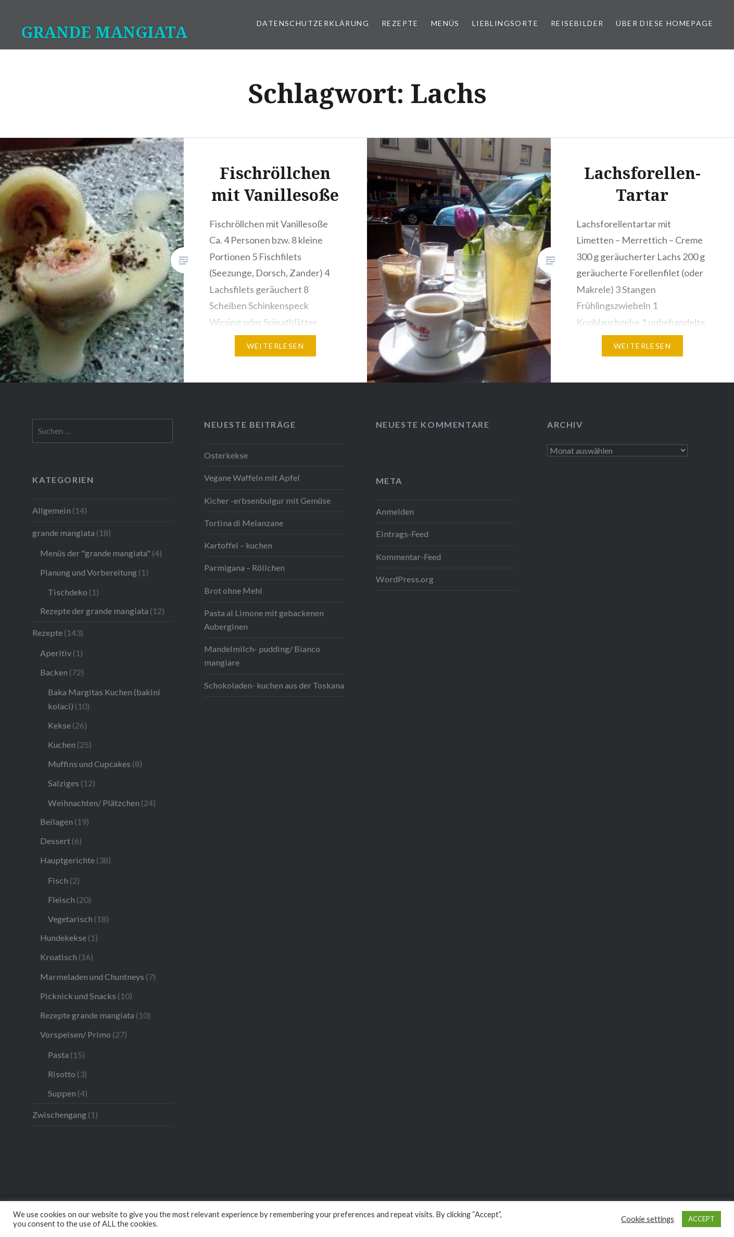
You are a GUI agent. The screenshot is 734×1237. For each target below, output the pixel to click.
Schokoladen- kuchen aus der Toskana (274, 685)
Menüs (445, 23)
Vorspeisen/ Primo (75, 1034)
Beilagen (56, 821)
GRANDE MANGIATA (104, 32)
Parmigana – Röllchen (244, 567)
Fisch (58, 880)
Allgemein (51, 510)
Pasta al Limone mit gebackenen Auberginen (264, 619)
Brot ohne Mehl (233, 590)
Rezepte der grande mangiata (94, 611)
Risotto (61, 1074)
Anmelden (395, 511)
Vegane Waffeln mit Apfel (252, 477)
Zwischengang (59, 1114)
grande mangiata (63, 533)
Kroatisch (58, 957)
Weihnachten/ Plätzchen (94, 803)
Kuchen (61, 744)
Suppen (62, 1093)
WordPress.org (405, 579)
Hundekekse (63, 937)
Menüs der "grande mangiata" (95, 553)
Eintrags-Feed (402, 534)
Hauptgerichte (67, 860)
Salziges (63, 783)
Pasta (58, 1055)
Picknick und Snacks (78, 996)
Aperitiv (55, 653)
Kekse (59, 725)
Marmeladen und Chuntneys (92, 976)
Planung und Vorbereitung (88, 572)
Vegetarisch (70, 919)
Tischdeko (67, 592)
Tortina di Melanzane (243, 523)
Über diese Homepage (664, 23)
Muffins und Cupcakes (89, 764)
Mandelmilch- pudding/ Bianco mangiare (262, 655)
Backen (54, 672)
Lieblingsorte (505, 23)
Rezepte (400, 23)
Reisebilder (577, 23)
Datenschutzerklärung (313, 23)
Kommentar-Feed (408, 557)
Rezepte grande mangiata (87, 1015)
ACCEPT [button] (701, 1219)
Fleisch (61, 899)
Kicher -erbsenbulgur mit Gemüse (267, 500)
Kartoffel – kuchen (238, 545)
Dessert (55, 841)
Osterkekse (226, 455)
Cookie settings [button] (647, 1219)
